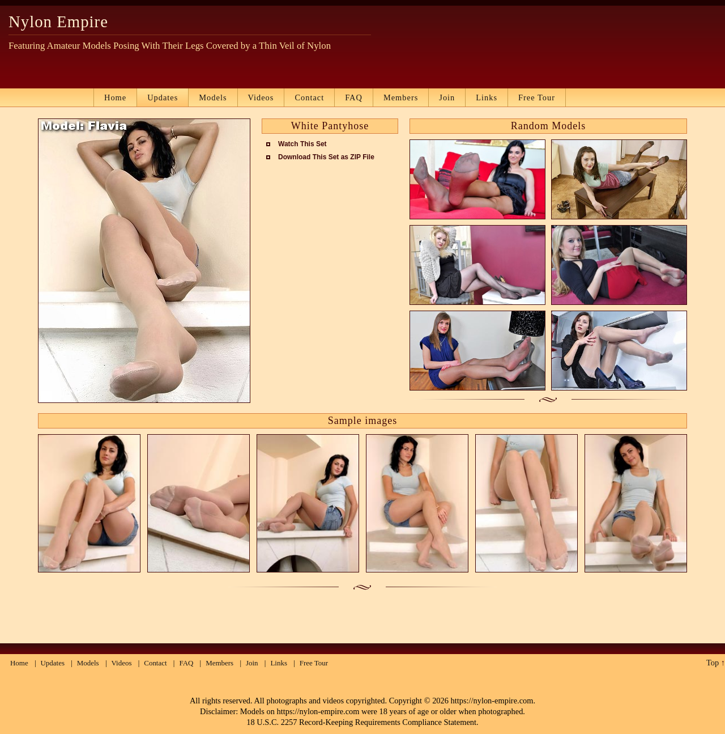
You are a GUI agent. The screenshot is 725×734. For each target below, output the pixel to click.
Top (712, 662)
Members (400, 97)
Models (213, 97)
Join (447, 97)
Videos (261, 97)
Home (115, 97)
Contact (309, 97)
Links (486, 97)
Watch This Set (302, 144)
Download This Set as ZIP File (326, 157)
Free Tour (536, 97)
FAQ (353, 97)
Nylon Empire (58, 21)
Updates (162, 97)
